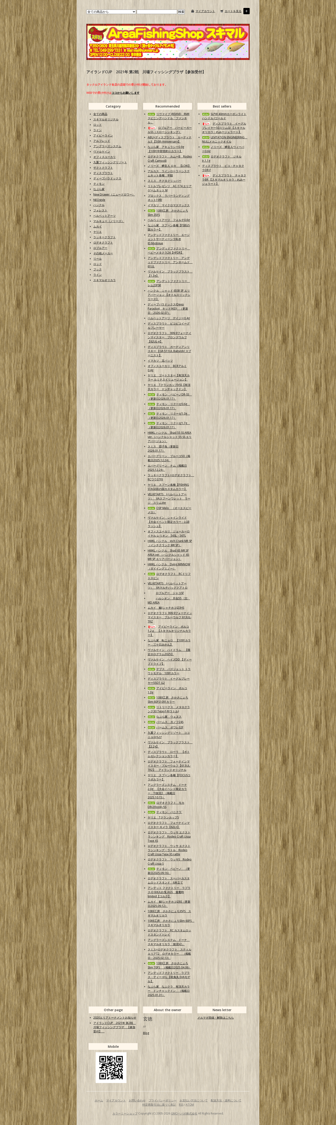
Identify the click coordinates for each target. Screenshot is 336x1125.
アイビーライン (103, 135)
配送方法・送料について (226, 1100)
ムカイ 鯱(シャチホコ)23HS (166, 608)
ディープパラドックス (107, 178)
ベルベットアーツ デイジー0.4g (169, 318)
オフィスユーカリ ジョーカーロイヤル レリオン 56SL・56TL (169, 533)
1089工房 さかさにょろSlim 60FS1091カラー (168, 699)
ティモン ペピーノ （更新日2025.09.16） (169, 871)
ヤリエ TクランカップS (163, 817)
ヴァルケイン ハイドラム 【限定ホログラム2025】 (169, 652)
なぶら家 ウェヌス (165, 717)
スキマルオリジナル (106, 119)
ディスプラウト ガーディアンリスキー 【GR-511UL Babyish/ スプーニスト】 (169, 351)
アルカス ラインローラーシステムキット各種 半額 (169, 173)
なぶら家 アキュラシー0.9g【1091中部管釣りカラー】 (166, 149)
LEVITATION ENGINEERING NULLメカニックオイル (224, 139)
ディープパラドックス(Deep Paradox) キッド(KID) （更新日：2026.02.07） (168, 308)
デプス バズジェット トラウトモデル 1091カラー (169, 671)
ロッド (97, 125)
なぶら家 (99, 189)
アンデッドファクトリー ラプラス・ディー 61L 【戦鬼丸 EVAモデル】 (169, 977)
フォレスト (100, 210)
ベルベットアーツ (104, 216)
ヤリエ (97, 232)
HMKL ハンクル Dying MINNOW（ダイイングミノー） (169, 566)
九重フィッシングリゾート (110, 162)
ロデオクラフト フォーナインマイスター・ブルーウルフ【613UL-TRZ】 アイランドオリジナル (169, 765)
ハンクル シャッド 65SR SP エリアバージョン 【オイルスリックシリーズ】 (169, 295)
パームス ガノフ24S (165, 722)
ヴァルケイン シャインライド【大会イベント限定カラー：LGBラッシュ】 (168, 522)
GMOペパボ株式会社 (184, 1113)
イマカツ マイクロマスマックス (169, 205)
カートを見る (233, 11)
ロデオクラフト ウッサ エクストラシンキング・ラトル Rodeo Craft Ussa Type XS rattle (169, 850)
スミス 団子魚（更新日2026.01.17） (163, 448)
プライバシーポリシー (163, 1100)
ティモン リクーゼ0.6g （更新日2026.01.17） (169, 406)
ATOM (190, 1105)
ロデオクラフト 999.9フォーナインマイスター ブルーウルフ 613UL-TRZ (170, 617)
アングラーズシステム (107, 146)
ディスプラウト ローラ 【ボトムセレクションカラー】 (169, 754)
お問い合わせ (137, 1100)
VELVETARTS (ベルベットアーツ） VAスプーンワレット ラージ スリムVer (169, 498)
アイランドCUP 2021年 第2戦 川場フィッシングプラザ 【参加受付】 (114, 1027)
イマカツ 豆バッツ (160, 361)
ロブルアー (100, 248)
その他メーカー (103, 253)
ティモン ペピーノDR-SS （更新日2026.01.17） (170, 396)
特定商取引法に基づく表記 (159, 1105)
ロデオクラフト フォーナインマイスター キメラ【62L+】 (169, 825)
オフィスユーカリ (104, 157)
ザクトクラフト (103, 168)
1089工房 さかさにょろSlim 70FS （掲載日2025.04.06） (169, 965)
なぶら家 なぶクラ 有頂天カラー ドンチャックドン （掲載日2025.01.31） (169, 991)
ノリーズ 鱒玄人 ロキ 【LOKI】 (169, 166)
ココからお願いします (126, 93)
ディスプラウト (103, 173)
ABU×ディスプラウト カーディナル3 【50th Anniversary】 (170, 139)
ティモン (99, 184)
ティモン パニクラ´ (165, 812)
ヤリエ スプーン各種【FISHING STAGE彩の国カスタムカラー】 (168, 487)
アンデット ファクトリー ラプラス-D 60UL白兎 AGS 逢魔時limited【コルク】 (169, 892)
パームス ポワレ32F (165, 727)
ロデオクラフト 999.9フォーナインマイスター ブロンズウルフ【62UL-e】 (169, 337)
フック (97, 269)
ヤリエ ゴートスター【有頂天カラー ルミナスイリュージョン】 (169, 377)
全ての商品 (100, 114)
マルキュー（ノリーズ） (108, 221)
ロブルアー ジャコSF (166, 593)
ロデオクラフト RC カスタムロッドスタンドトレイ (169, 932)
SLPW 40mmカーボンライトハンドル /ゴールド (224, 116)
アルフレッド (101, 141)
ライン (97, 130)
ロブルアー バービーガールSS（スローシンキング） (170, 130)
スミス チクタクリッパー (164, 181)
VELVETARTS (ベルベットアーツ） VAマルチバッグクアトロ (168, 585)
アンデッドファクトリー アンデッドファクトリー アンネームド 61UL (170, 262)
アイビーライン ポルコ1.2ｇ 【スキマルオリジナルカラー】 (169, 631)
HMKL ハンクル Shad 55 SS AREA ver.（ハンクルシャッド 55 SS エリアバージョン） (170, 437)
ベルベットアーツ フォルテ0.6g (169, 220)
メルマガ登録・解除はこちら (215, 1018)
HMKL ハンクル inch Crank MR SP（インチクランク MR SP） (170, 543)
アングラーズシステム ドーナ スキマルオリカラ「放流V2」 (169, 942)
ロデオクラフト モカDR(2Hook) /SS (166, 805)
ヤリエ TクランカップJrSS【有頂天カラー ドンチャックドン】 (169, 387)
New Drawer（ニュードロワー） (114, 194)
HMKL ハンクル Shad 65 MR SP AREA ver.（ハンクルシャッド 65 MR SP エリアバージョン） (168, 555)
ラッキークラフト (104, 237)
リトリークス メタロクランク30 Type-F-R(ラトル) (169, 709)
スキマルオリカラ (104, 280)
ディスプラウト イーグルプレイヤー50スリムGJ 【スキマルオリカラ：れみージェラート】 (224, 128)
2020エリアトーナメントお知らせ (114, 1018)
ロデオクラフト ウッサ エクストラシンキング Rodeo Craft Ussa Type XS (169, 836)
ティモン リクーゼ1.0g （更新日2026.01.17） (169, 416)
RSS (181, 1105)
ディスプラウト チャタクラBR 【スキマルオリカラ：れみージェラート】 (224, 179)
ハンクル (99, 205)
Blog (146, 1033)
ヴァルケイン (101, 152)
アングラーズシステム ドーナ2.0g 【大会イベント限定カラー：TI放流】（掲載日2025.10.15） (167, 791)
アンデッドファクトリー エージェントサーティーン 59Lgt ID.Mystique (169, 239)
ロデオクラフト (103, 243)
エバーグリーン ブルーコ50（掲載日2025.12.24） (169, 458)
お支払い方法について (194, 1100)
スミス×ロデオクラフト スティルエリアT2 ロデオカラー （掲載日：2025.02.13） (169, 953)
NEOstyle (99, 200)
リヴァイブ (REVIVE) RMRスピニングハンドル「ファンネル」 (168, 118)
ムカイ (97, 226)
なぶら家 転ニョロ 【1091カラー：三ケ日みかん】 (169, 642)
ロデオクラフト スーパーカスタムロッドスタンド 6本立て (169, 880)
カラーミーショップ (125, 1113)
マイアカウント (205, 11)
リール (97, 259)
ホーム (99, 1100)
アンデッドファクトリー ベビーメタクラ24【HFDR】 (169, 250)
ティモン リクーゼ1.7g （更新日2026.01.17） (169, 425)
